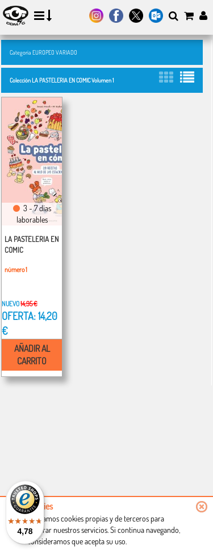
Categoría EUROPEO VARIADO (43, 52)
